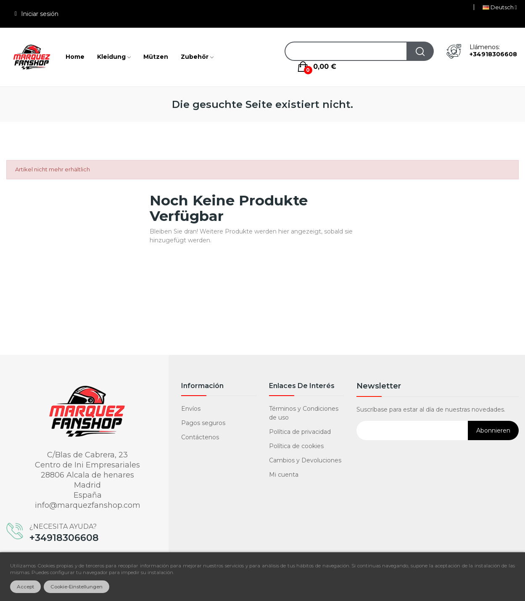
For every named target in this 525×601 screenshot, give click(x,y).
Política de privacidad (300, 432)
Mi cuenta (283, 474)
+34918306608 (493, 54)
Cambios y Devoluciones (305, 460)
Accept (25, 587)
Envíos (191, 408)
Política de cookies (296, 446)
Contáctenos (200, 437)
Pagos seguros (203, 423)
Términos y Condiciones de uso (303, 413)
